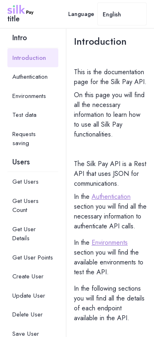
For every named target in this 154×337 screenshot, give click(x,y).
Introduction (29, 57)
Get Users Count (25, 205)
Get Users (25, 181)
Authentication (30, 76)
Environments (29, 95)
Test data (24, 114)
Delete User (27, 314)
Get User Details (24, 234)
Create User (28, 276)
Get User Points (32, 257)
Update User (28, 295)
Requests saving (24, 139)
